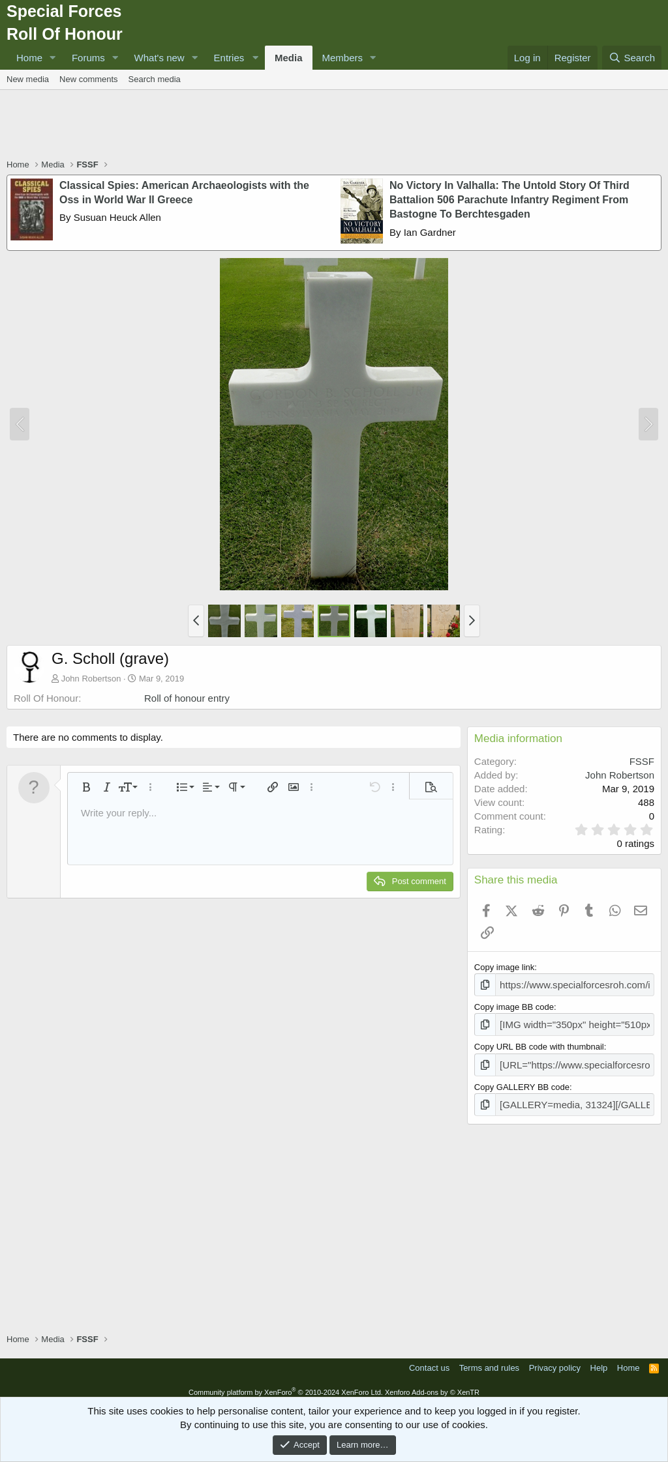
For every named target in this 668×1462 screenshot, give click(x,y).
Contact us (429, 1361)
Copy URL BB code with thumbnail (539, 1043)
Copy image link (504, 967)
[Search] (631, 58)
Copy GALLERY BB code (521, 1081)
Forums (88, 57)
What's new (159, 57)
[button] (53, 58)
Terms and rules (489, 1361)
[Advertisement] (334, 125)
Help (599, 1361)
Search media (155, 79)
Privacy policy (555, 1361)
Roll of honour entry (187, 698)
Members (342, 57)
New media (28, 79)
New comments (88, 79)
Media (289, 57)
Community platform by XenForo (286, 1384)
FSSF (642, 761)
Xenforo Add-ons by (432, 1384)
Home (29, 57)
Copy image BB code (514, 1005)
